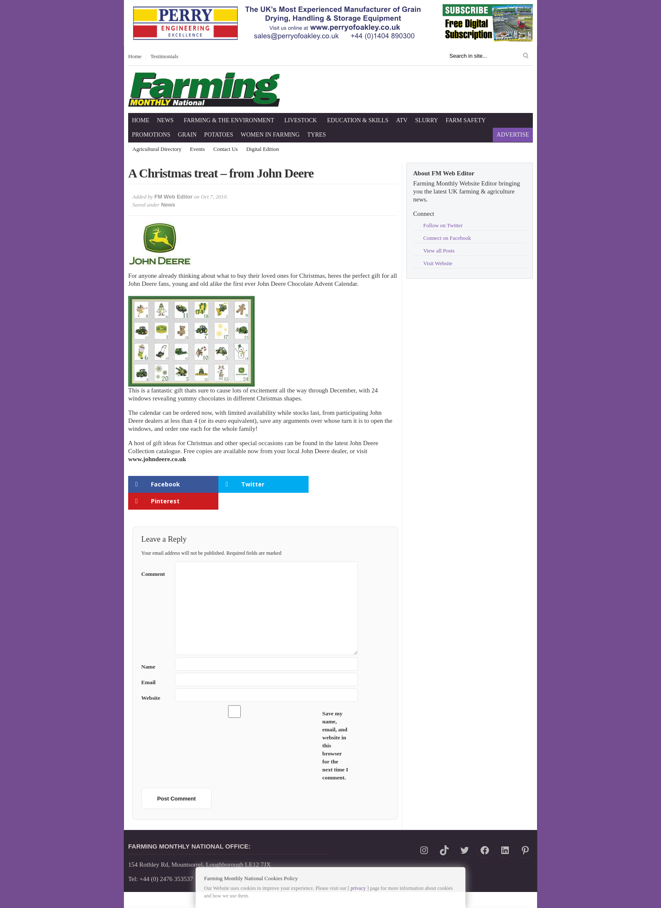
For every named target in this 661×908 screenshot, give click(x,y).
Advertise (513, 135)
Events (197, 149)
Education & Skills (357, 120)
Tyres (316, 135)
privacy (358, 888)
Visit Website (437, 263)
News (165, 120)
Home (135, 56)
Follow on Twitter (442, 225)
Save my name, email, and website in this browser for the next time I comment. (335, 728)
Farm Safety (466, 120)
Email (155, 665)
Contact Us (225, 149)
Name (155, 650)
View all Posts (438, 250)
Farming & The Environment (229, 120)
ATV (401, 120)
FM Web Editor (173, 196)
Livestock (300, 120)
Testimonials (164, 56)
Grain (187, 135)
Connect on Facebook (447, 238)
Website (150, 681)
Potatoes (218, 135)
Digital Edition (262, 149)
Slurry (426, 120)
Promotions (151, 135)
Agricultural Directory (157, 149)
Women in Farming (270, 135)
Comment (155, 555)
